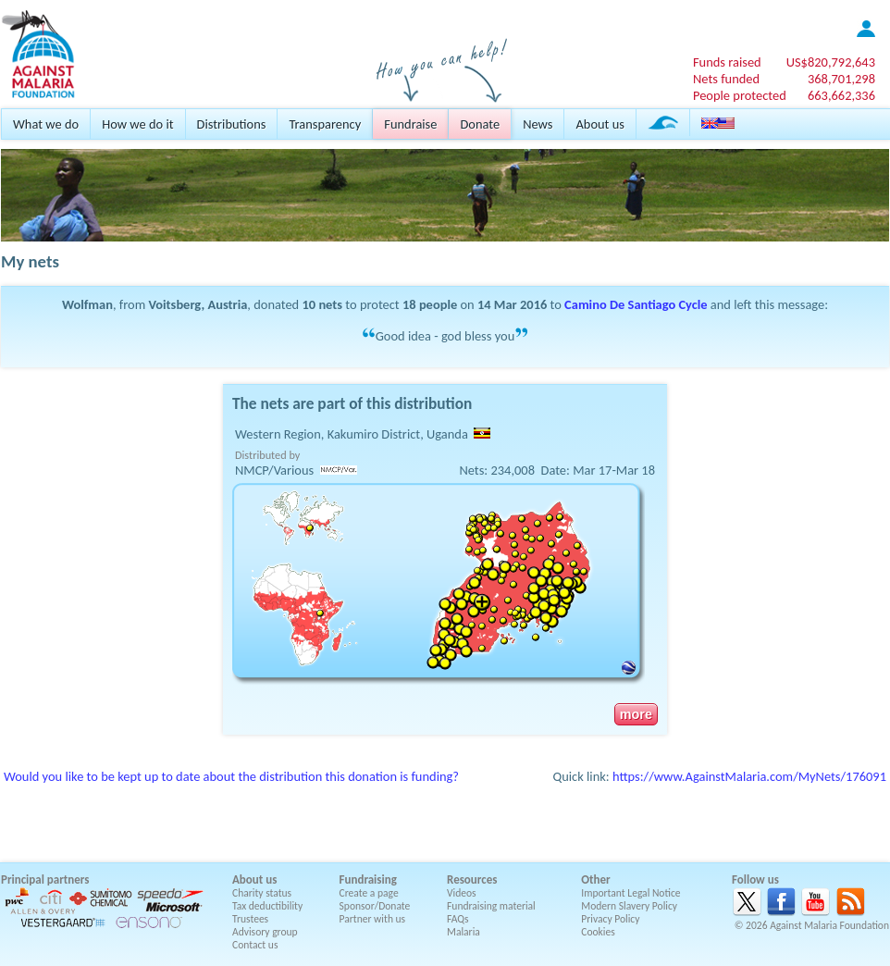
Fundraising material (491, 905)
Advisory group (265, 931)
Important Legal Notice (630, 892)
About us (599, 124)
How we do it (137, 124)
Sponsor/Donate (375, 905)
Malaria (463, 931)
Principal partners (45, 879)
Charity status (261, 892)
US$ (830, 62)
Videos (461, 892)
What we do (46, 124)
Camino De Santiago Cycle (636, 304)
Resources (472, 879)
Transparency (325, 124)
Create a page (369, 892)
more (636, 714)
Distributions (231, 124)
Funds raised (727, 62)
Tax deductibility (267, 905)
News (537, 124)
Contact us (255, 944)
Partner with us (373, 918)
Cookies (598, 931)
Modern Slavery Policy (629, 905)
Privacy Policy (610, 918)
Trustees (250, 918)
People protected (739, 95)
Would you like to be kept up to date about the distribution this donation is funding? (231, 776)
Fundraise (410, 124)
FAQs (458, 918)
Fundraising (368, 879)
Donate (480, 124)
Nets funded (726, 78)
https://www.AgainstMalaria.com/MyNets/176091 (749, 776)
